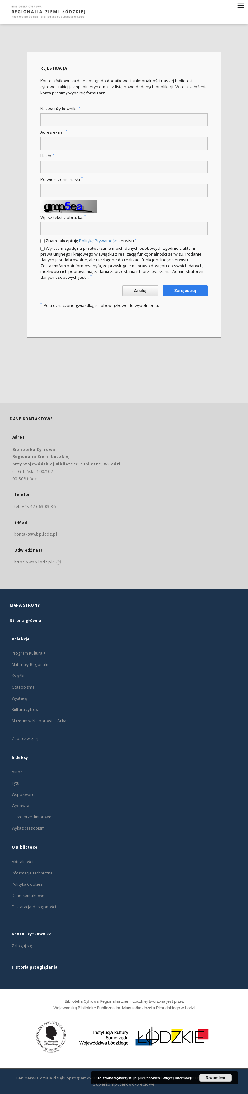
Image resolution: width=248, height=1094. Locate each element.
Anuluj (140, 290)
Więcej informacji (177, 1078)
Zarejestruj (185, 290)
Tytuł (16, 783)
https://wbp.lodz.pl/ (34, 562)
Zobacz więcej (25, 738)
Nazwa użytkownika (60, 109)
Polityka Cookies (27, 884)
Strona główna (26, 620)
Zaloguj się (22, 946)
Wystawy (20, 698)
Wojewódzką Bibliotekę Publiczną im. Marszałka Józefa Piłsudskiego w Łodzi (124, 1007)
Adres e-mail (53, 132)
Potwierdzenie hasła (61, 179)
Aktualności (22, 861)
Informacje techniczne (32, 873)
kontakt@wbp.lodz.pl (35, 534)
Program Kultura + (29, 653)
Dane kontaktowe (28, 895)
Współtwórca (24, 794)
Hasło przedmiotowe (31, 817)
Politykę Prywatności (98, 241)
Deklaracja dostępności (34, 907)
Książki (18, 676)
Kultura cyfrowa (26, 709)
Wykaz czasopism (28, 828)
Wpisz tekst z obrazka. (63, 217)
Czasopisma (23, 687)
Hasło (47, 156)
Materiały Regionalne (31, 664)
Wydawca (20, 805)
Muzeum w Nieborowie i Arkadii (41, 721)
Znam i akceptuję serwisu (91, 241)
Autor (17, 772)
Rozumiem (215, 1078)
